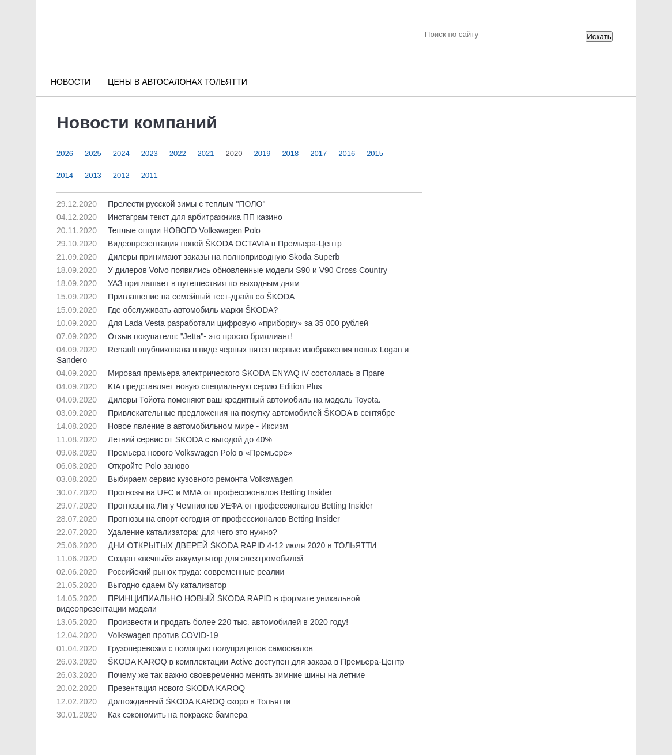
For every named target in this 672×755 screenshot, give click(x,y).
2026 (64, 153)
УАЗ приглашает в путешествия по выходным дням (178, 283)
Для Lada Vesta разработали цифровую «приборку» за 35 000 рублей (212, 323)
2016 (346, 153)
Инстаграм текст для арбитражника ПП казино (169, 217)
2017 (318, 153)
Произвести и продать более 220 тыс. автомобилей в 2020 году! (202, 622)
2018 (290, 153)
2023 (149, 153)
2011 (149, 175)
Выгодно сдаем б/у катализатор (141, 585)
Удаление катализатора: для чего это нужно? (166, 532)
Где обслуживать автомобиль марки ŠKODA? (167, 309)
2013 (93, 175)
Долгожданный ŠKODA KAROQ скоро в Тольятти (173, 701)
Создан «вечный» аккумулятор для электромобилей (179, 558)
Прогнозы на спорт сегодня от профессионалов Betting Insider (198, 518)
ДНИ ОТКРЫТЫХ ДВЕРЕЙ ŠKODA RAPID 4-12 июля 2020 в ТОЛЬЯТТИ (216, 545)
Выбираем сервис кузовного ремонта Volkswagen (174, 479)
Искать (599, 36)
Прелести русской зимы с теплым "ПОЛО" (160, 203)
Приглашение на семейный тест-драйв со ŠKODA (175, 296)
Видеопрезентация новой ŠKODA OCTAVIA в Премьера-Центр (199, 243)
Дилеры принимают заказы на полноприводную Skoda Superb (197, 256)
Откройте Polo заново (122, 466)
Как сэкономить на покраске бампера (151, 714)
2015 (375, 153)
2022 (177, 153)
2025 (93, 153)
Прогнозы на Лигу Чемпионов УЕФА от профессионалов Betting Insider (214, 505)
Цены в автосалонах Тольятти (177, 81)
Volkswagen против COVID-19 (137, 635)
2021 (206, 153)
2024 (121, 153)
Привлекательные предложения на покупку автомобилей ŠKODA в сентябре (225, 413)
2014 (64, 175)
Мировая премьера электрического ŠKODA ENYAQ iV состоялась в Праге (220, 373)
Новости (70, 81)
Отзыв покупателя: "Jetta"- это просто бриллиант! (174, 336)
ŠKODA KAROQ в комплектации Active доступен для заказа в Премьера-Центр (230, 661)
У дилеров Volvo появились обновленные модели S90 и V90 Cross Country (221, 270)
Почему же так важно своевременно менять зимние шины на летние (210, 675)
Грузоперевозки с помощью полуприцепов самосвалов (184, 648)
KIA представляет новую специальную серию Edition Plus (189, 386)
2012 (121, 175)
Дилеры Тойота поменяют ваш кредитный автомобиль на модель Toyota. (218, 399)
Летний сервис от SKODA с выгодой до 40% (164, 439)
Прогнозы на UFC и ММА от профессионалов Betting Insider (194, 492)
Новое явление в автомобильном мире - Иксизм (172, 426)
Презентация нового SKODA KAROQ (150, 688)
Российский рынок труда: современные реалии (170, 571)
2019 (262, 153)
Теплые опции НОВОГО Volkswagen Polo (158, 230)
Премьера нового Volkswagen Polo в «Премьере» (174, 452)
